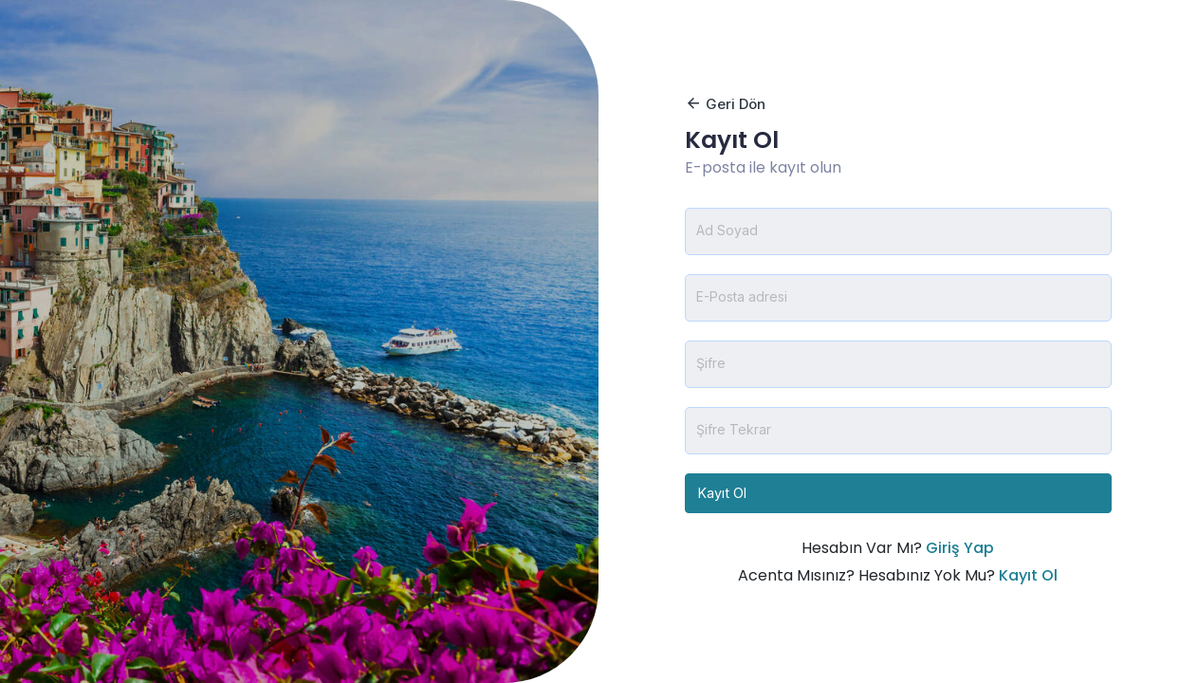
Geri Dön (725, 104)
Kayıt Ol (722, 493)
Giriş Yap (960, 548)
